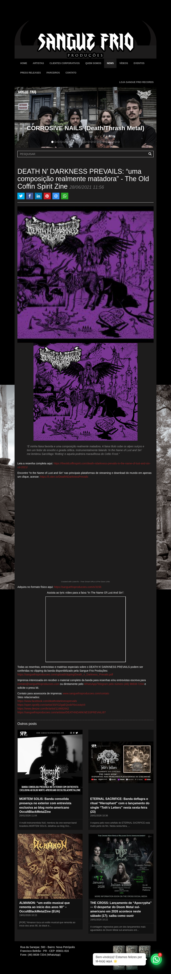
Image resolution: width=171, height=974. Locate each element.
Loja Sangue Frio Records (136, 82)
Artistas (38, 63)
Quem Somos (93, 63)
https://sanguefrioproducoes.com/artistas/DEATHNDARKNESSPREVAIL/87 (61, 712)
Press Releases (30, 72)
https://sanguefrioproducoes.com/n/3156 (77, 586)
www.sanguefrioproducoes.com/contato (86, 693)
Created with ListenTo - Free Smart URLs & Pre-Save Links (85, 581)
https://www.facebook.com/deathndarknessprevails (47, 701)
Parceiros (53, 72)
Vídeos (123, 63)
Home (23, 63)
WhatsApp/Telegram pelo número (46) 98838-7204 (114, 683)
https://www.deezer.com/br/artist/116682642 (43, 708)
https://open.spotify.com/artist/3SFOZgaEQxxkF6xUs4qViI (51, 704)
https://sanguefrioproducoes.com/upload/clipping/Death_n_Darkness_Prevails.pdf (65, 674)
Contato (70, 72)
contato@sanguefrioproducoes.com (38, 683)
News (110, 63)
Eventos (139, 63)
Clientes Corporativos (65, 63)
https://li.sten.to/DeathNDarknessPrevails (64, 476)
